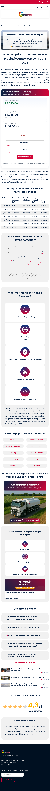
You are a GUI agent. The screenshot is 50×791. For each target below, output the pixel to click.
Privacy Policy (6, 764)
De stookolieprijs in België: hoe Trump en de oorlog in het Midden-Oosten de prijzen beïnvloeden (29, 685)
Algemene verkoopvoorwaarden (12, 760)
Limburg (13, 453)
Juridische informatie (8, 762)
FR (45, 7)
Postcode (24, 136)
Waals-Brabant (37, 453)
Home (3, 26)
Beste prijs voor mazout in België (14, 26)
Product (24, 149)
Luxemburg (13, 466)
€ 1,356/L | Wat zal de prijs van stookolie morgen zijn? (28, 677)
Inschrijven (8, 780)
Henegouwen (13, 459)
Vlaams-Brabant (37, 440)
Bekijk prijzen (24, 157)
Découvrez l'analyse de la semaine (25, 587)
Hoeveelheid (24, 142)
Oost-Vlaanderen (37, 446)
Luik (36, 459)
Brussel (13, 440)
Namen (37, 466)
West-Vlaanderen (13, 446)
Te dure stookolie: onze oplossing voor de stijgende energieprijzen (28, 670)
